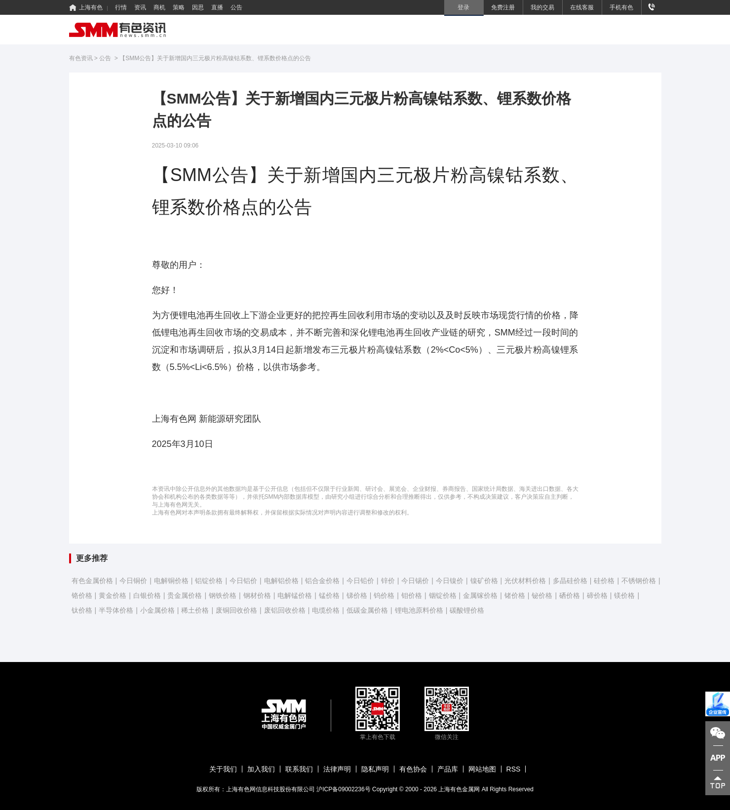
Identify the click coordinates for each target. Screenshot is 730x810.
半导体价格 (116, 610)
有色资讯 (81, 58)
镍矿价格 (484, 581)
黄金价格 (112, 595)
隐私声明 (375, 769)
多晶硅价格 (570, 581)
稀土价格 (195, 610)
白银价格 (147, 595)
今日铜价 (133, 581)
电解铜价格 (171, 581)
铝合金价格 (322, 581)
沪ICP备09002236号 (343, 789)
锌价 (388, 581)
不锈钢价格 (638, 581)
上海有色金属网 (459, 789)
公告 (236, 7)
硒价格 (569, 595)
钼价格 (411, 595)
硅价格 (604, 581)
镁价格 (624, 595)
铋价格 (542, 595)
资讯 (140, 7)
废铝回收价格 (285, 610)
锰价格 (329, 595)
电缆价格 (326, 610)
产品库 (447, 769)
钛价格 (82, 610)
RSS (513, 769)
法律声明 (337, 769)
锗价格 (514, 595)
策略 (179, 7)
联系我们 (299, 769)
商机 (159, 7)
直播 (217, 7)
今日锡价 (415, 581)
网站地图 (482, 769)
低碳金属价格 (367, 610)
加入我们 (261, 769)
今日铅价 (360, 581)
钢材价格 (257, 595)
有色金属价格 (92, 581)
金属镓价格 (480, 595)
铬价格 (82, 595)
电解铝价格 (281, 581)
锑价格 (356, 595)
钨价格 (384, 595)
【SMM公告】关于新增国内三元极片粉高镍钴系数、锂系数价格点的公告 (215, 58)
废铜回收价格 (236, 610)
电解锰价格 (294, 595)
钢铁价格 (222, 595)
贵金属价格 (184, 595)
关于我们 (223, 769)
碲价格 (597, 595)
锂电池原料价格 (419, 610)
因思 (198, 7)
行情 (121, 7)
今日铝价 (243, 581)
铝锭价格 (209, 581)
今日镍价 (449, 581)
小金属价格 (157, 610)
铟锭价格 (443, 595)
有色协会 (413, 769)
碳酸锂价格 (467, 610)
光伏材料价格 (525, 581)
